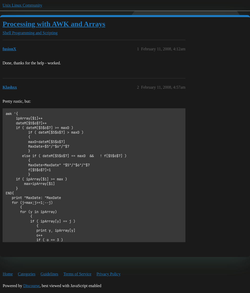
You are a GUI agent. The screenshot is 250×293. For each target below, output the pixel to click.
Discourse (31, 286)
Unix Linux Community (22, 5)
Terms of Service (77, 274)
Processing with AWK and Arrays (54, 24)
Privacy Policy (109, 274)
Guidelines (49, 274)
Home (8, 274)
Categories (26, 274)
